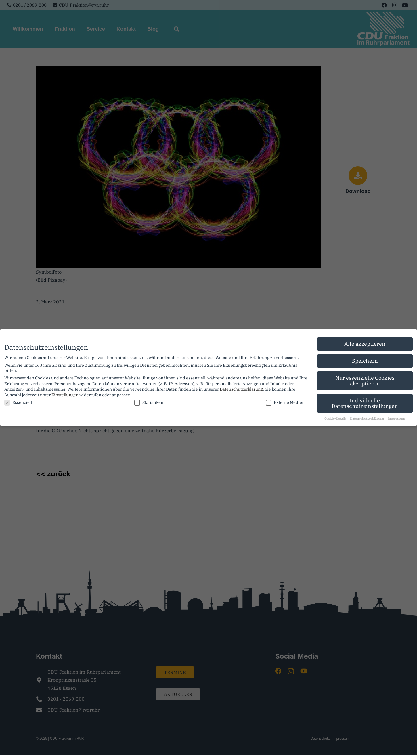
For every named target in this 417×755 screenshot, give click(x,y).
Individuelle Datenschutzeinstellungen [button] (365, 401)
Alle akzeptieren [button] (364, 342)
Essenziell (18, 401)
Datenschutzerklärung (241, 387)
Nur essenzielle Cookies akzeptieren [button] (365, 379)
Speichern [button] (365, 359)
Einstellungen (65, 393)
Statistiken (148, 401)
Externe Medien (285, 401)
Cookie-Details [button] (335, 417)
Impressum (396, 417)
